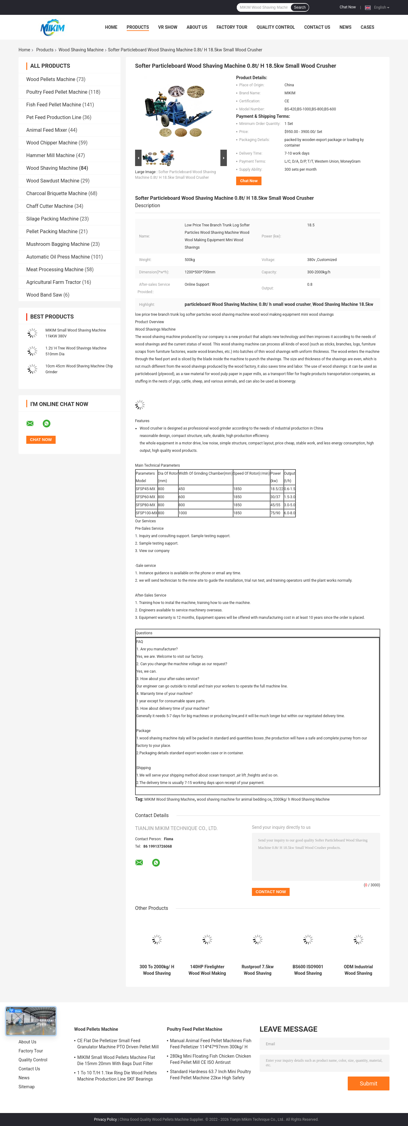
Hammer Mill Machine (50, 155)
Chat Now (348, 7)
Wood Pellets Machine (50, 79)
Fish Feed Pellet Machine (53, 105)
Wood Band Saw (44, 295)
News (345, 27)
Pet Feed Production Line (53, 117)
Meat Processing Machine (54, 269)
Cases (367, 27)
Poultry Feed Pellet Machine (56, 92)
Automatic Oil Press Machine (58, 257)
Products (138, 27)
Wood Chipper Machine (51, 143)
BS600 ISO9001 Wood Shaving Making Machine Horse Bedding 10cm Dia (308, 970)
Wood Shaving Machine (81, 49)
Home (111, 27)
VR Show (167, 27)
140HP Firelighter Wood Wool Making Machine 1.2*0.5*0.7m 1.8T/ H (207, 970)
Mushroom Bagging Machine (58, 244)
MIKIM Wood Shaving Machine (169, 799)
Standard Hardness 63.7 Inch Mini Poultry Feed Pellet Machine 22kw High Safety (210, 1074)
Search (300, 7)
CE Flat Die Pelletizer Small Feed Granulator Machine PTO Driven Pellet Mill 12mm (118, 1044)
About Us (197, 27)
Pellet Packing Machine (52, 231)
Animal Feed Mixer (46, 130)
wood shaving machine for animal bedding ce (234, 799)
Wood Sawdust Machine (52, 181)
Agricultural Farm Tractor (53, 282)
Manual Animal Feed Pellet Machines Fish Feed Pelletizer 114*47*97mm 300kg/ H (210, 1043)
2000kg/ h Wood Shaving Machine (301, 799)
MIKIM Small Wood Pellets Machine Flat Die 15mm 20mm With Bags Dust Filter (116, 1060)
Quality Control (276, 27)
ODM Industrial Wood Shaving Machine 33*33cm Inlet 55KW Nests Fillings (358, 970)
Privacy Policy (105, 1119)
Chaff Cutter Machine (49, 206)
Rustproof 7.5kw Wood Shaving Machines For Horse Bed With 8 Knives (257, 970)
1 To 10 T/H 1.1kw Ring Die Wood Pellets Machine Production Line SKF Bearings (117, 1075)
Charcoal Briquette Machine (56, 193)
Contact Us (317, 27)
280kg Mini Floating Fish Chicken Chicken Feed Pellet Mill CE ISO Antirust (210, 1059)
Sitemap (27, 1086)
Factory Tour (232, 27)
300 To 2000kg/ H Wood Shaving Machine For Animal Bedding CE (157, 970)
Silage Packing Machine (52, 219)
